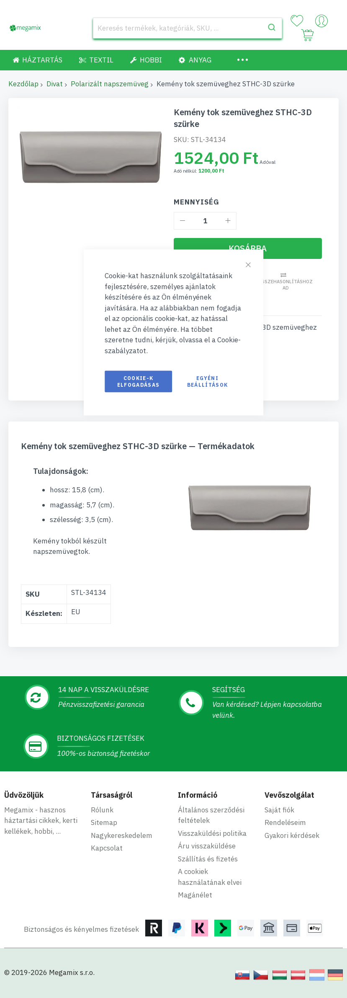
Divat (54, 83)
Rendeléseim (285, 822)
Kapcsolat (107, 848)
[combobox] (187, 28)
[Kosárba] (248, 248)
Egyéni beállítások (207, 381)
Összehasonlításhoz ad (285, 285)
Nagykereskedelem (121, 835)
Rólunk (102, 809)
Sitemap (104, 822)
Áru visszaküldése (207, 846)
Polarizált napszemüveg (110, 83)
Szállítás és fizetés (208, 859)
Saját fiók (279, 809)
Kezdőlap (23, 83)
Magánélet (195, 895)
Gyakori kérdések (292, 835)
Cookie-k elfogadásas (138, 381)
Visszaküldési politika (212, 833)
